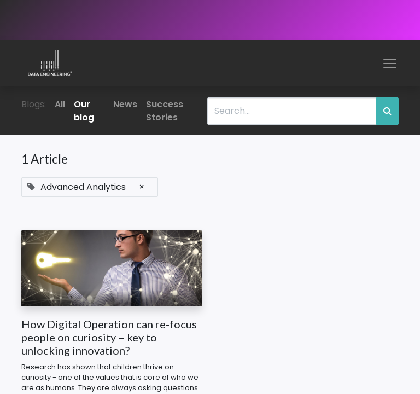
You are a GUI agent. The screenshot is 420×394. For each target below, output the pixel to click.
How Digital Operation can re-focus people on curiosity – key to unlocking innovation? (109, 337)
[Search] (387, 111)
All (60, 104)
